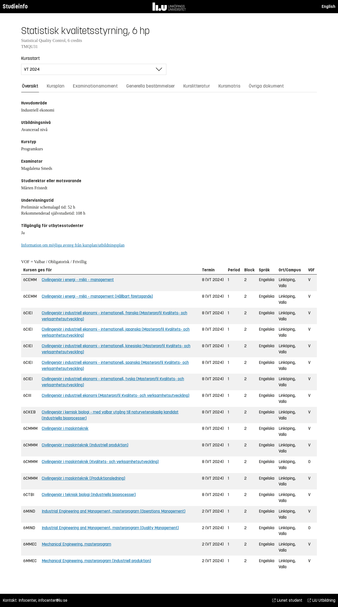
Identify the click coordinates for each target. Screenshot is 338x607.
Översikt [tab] (30, 86)
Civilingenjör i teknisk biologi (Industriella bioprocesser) (89, 494)
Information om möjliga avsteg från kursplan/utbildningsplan (72, 245)
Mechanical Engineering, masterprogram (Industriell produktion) (96, 560)
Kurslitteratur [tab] (196, 86)
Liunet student (287, 600)
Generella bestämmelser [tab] (150, 86)
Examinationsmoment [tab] (95, 86)
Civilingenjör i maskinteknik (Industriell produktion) (85, 444)
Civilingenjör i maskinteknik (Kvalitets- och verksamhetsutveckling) (100, 461)
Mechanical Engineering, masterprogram (76, 544)
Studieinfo (15, 6)
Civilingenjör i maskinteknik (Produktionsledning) (83, 478)
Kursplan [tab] (55, 86)
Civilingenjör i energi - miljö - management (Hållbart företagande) (97, 296)
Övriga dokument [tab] (266, 86)
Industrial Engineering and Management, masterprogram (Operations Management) (113, 511)
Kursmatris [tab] (229, 86)
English (328, 6)
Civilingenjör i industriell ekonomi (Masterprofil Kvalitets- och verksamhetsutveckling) (115, 395)
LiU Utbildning (321, 600)
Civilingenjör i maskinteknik (65, 428)
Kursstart (30, 58)
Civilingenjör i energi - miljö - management (78, 279)
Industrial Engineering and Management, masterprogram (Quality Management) (110, 527)
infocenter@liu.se (52, 600)
